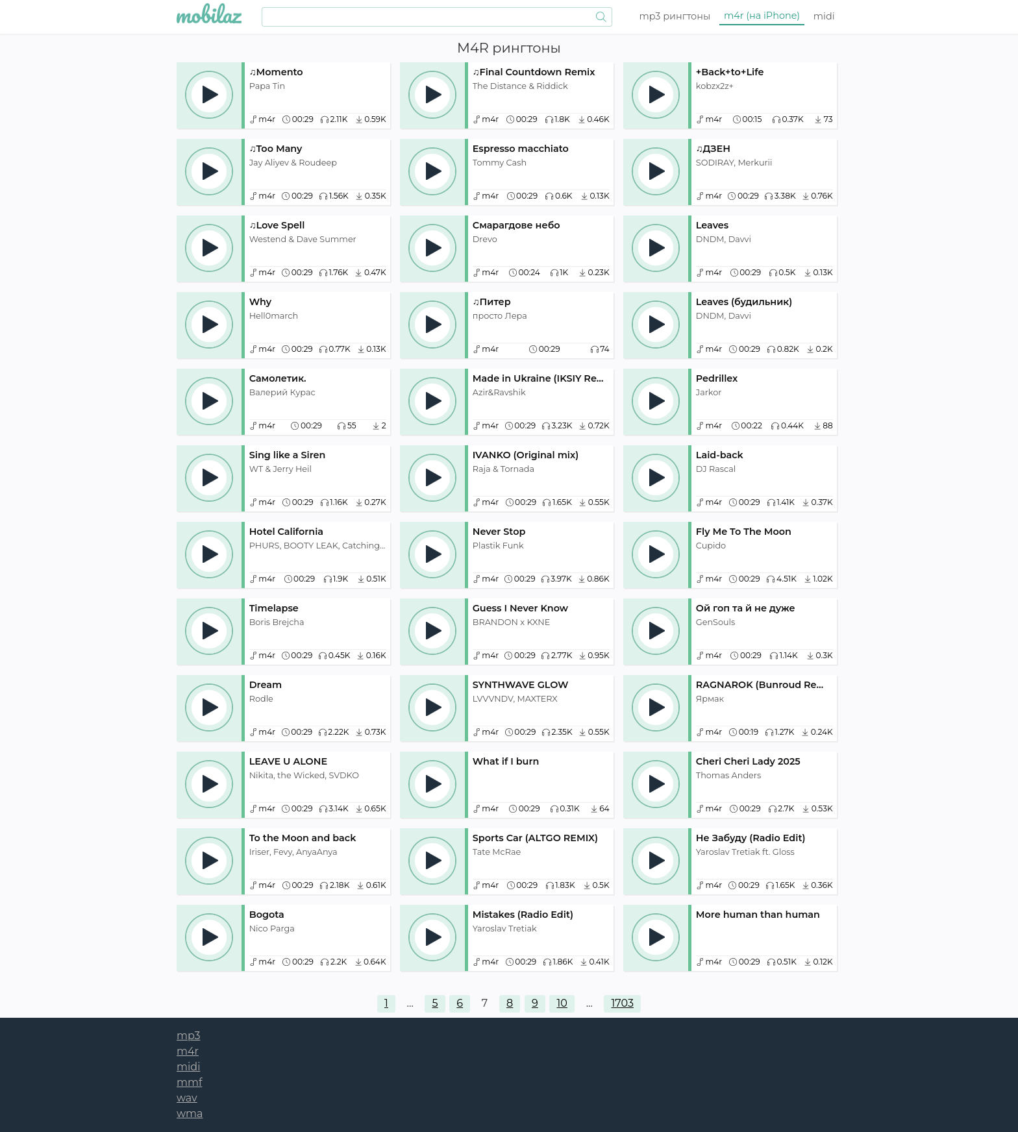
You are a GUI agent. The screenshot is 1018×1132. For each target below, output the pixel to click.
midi (824, 16)
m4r (762, 15)
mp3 (675, 16)
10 (562, 1003)
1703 (623, 1003)
